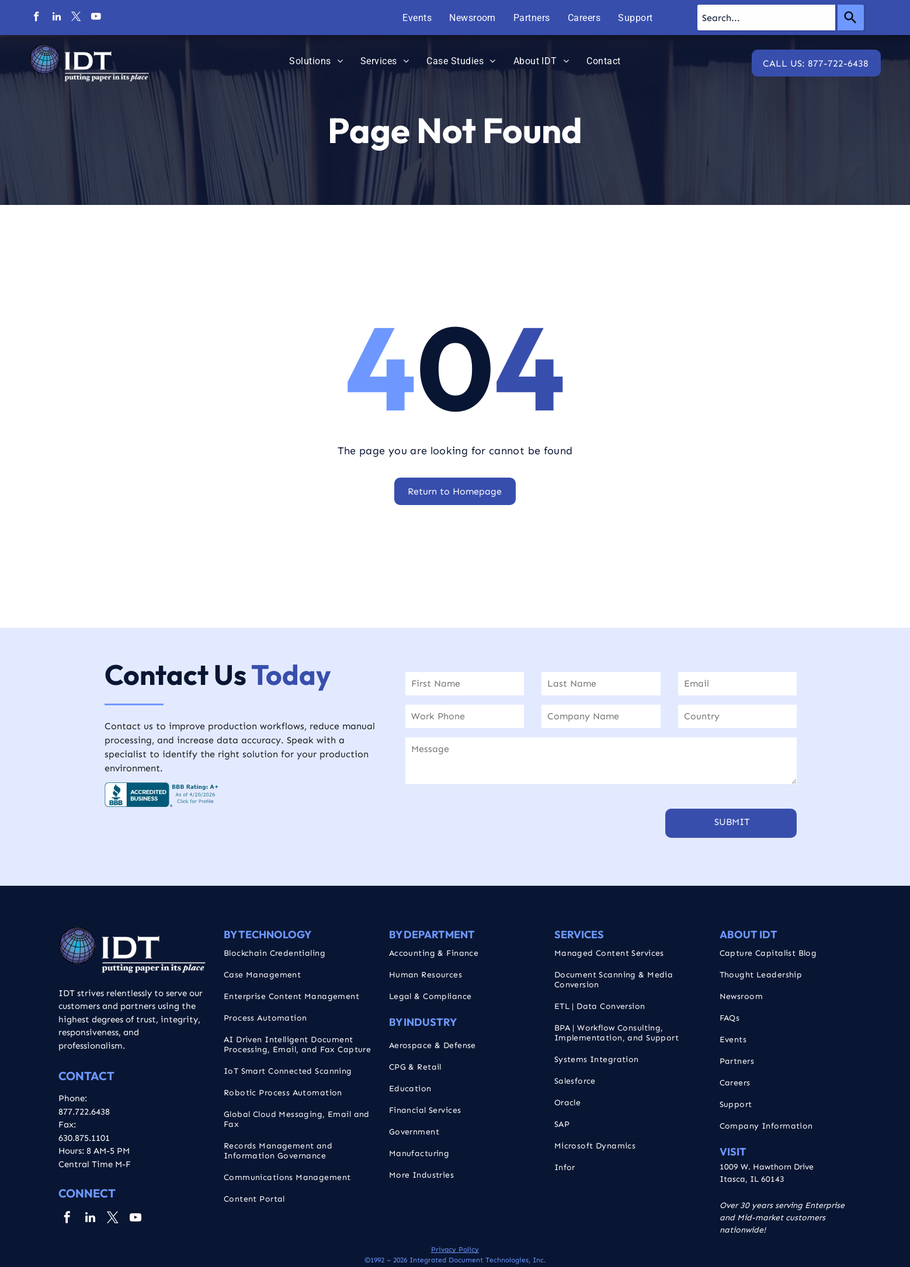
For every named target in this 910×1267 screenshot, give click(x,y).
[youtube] (96, 18)
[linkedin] (56, 18)
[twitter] (76, 18)
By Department (432, 934)
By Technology (267, 934)
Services (579, 934)
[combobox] (766, 17)
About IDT (748, 934)
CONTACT (86, 1075)
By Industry (423, 1022)
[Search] (851, 17)
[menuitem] (417, 17)
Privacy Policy (455, 1249)
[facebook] (36, 18)
